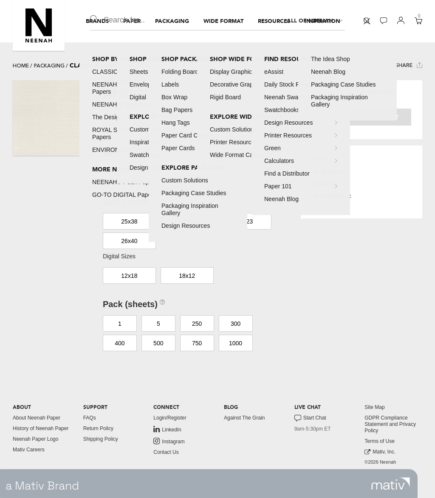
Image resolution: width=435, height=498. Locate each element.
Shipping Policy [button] (100, 439)
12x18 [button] (129, 275)
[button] (39, 25)
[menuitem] (97, 21)
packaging (49, 66)
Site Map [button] (374, 407)
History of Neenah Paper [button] (40, 428)
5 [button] (158, 323)
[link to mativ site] (390, 483)
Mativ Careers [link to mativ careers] (29, 450)
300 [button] (235, 323)
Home (21, 66)
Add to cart (377, 117)
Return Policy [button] (98, 428)
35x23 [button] (245, 221)
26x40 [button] (129, 241)
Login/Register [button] (169, 418)
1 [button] (119, 323)
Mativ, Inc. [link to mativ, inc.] (379, 452)
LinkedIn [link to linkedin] (167, 429)
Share (408, 65)
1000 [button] (235, 343)
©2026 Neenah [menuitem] (380, 461)
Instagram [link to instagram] (168, 441)
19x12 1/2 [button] (187, 221)
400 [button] (119, 343)
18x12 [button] (187, 275)
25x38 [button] (129, 221)
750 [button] (197, 343)
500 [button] (158, 343)
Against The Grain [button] (244, 418)
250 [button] (197, 323)
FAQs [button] (89, 418)
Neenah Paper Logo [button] (35, 439)
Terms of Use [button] (379, 441)
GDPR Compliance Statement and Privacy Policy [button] (390, 424)
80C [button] (158, 173)
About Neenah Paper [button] (36, 418)
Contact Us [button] (165, 452)
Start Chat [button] (310, 418)
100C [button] (197, 173)
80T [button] (120, 173)
